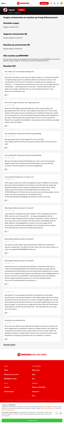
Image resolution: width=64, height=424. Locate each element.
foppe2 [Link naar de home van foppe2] (12, 10)
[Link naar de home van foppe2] (5, 10)
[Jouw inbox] (55, 3)
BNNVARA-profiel (10, 379)
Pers (33, 396)
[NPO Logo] (61, 3)
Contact (7, 387)
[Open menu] (4, 3)
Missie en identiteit (38, 387)
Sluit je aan (36, 370)
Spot (33, 374)
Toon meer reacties (9, 344)
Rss (33, 379)
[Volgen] (21, 10)
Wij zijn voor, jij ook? (11, 374)
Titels (6, 370)
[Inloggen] (58, 3)
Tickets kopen (9, 391)
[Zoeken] (51, 3)
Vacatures (35, 391)
